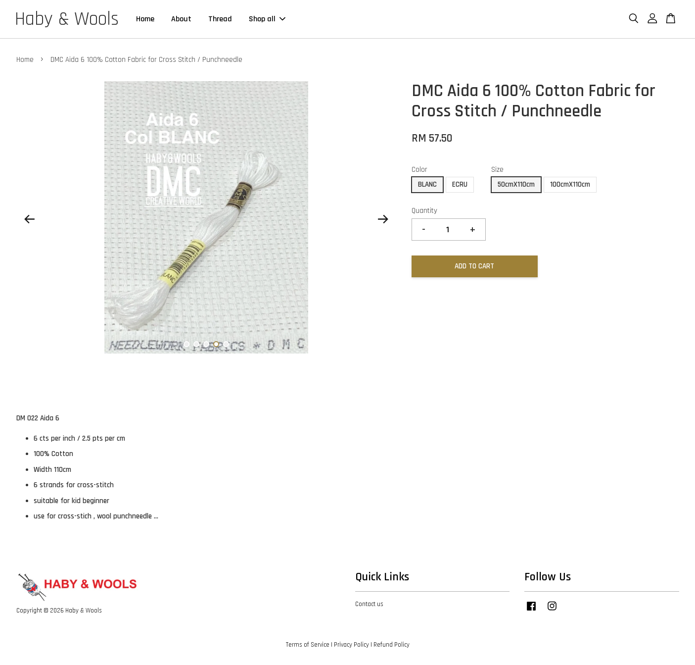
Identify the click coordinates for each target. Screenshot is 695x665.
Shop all (267, 19)
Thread (220, 19)
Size (497, 169)
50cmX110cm (516, 184)
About (181, 19)
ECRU (459, 184)
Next (383, 219)
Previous (29, 219)
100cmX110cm (570, 184)
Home (145, 19)
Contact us (369, 604)
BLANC (427, 184)
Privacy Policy (351, 645)
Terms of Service (307, 645)
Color (419, 169)
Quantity (424, 210)
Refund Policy (391, 645)
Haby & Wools (67, 19)
